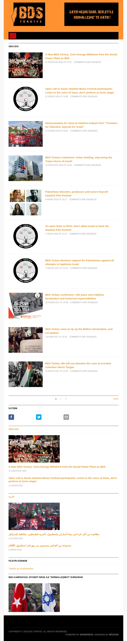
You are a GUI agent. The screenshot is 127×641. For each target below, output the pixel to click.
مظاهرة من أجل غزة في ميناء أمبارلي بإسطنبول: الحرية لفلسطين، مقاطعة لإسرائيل (54, 534)
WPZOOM (113, 634)
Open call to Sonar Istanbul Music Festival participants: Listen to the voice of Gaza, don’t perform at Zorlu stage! (63, 480)
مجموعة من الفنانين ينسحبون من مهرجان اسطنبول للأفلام (40, 545)
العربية (11, 496)
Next (115, 399)
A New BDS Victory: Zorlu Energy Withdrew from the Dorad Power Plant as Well (57, 466)
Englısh (14, 429)
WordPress (86, 634)
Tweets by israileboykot (21, 568)
